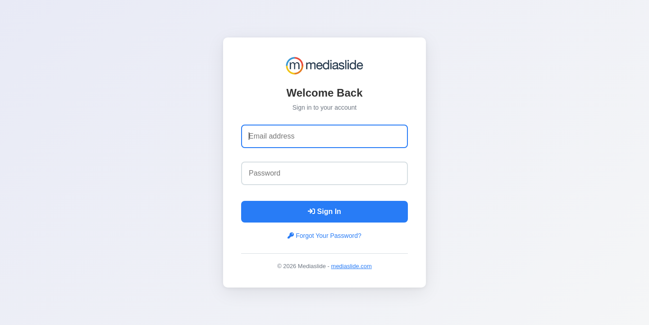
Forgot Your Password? (324, 235)
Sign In (324, 211)
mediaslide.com (351, 266)
